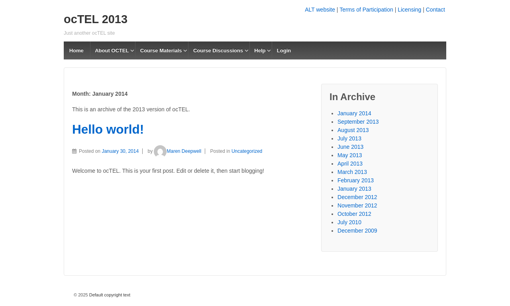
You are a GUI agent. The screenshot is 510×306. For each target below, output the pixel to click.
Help (259, 50)
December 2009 (357, 230)
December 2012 (357, 197)
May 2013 (349, 155)
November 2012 (357, 205)
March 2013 (352, 172)
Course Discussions (218, 50)
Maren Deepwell (177, 151)
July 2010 (349, 222)
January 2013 (354, 189)
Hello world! (108, 129)
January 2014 (354, 113)
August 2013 (353, 130)
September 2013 (358, 121)
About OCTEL (112, 50)
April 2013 (350, 163)
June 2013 (350, 147)
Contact (435, 9)
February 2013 (355, 180)
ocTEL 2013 (96, 19)
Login (284, 50)
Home (76, 50)
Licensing (409, 9)
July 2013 (349, 138)
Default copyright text (109, 294)
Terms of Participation (366, 9)
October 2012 (354, 214)
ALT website (320, 9)
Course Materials (161, 50)
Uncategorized (246, 151)
